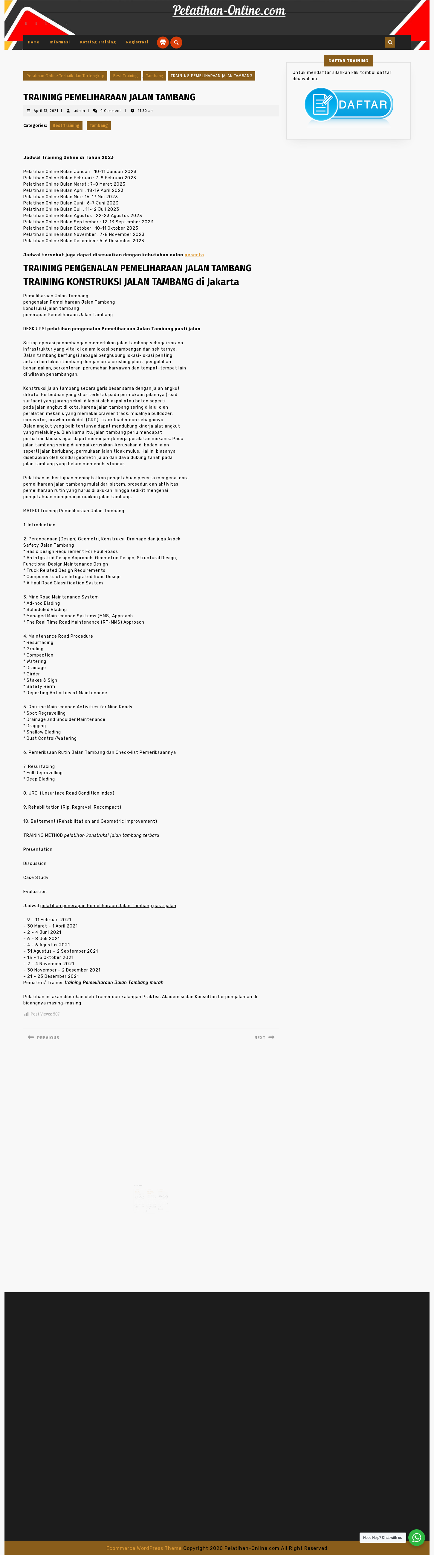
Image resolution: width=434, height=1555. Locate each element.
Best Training (125, 75)
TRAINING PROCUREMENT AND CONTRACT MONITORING (141, 1188)
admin (79, 111)
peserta (194, 254)
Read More (139, 1204)
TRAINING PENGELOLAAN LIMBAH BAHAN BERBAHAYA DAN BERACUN (150, 1188)
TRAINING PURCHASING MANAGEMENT (159, 1187)
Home (33, 42)
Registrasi (137, 42)
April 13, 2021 (46, 111)
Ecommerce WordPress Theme (144, 1548)
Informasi (60, 42)
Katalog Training (98, 42)
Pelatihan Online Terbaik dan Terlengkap (65, 75)
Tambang (154, 75)
